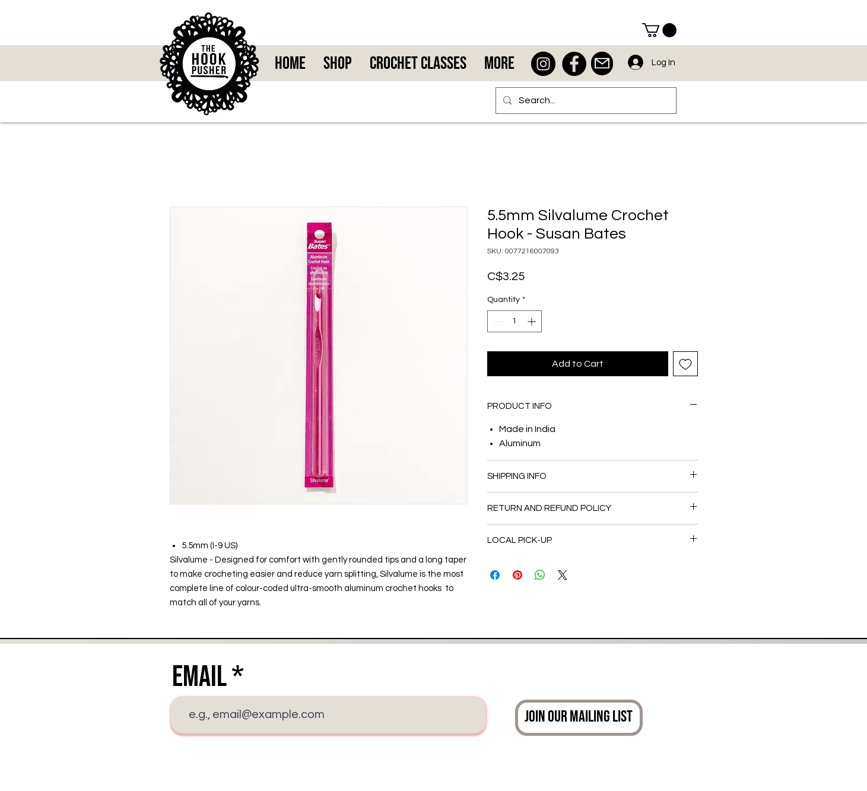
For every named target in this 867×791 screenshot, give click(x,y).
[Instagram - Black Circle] (543, 64)
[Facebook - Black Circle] (574, 64)
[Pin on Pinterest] (517, 575)
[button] (659, 30)
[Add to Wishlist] (685, 363)
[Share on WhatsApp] (540, 575)
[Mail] (602, 63)
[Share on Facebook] (495, 575)
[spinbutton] (514, 321)
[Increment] (532, 321)
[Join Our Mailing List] (579, 718)
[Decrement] (496, 321)
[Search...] (585, 100)
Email (199, 677)
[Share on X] (562, 575)
